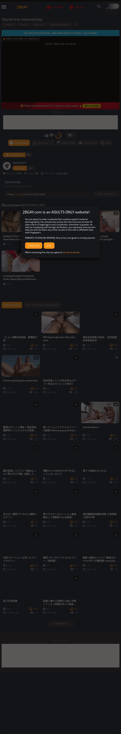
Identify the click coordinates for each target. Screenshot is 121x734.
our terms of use (71, 252)
